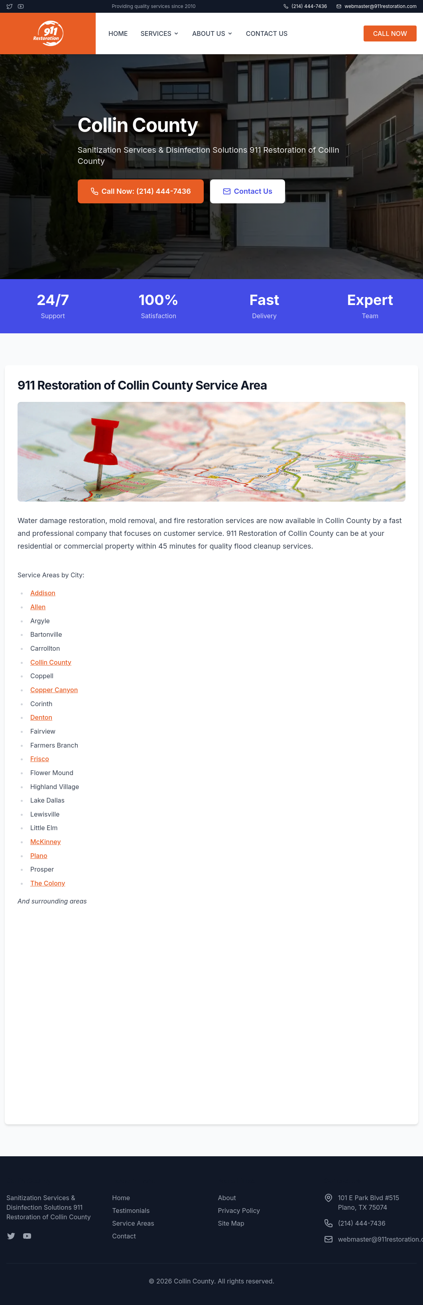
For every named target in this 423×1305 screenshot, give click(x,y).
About (227, 1198)
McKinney (45, 842)
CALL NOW (390, 33)
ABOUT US (212, 33)
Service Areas (133, 1223)
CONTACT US (267, 33)
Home (121, 1198)
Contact (124, 1236)
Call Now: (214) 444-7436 (141, 191)
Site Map (231, 1223)
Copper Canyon (54, 690)
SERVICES (159, 33)
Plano (38, 856)
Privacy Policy (239, 1210)
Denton (41, 717)
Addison (42, 593)
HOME (118, 33)
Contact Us (248, 191)
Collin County (50, 662)
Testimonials (131, 1210)
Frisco (39, 759)
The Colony (47, 883)
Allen (37, 607)
